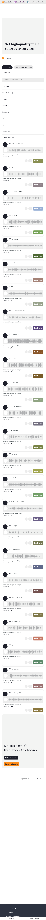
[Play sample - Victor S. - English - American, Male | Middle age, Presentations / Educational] (6, 293)
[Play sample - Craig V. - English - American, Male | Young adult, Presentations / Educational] (6, 150)
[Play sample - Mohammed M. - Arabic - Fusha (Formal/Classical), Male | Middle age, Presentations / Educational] (6, 532)
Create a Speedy (11, 764)
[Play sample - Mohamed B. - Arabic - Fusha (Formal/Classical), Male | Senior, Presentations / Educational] (6, 222)
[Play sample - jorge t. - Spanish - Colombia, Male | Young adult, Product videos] (6, 628)
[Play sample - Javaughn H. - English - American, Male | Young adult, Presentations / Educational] (6, 699)
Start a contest (11, 757)
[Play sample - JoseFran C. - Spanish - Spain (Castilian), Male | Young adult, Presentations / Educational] (6, 652)
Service (4, 64)
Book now (38, 161)
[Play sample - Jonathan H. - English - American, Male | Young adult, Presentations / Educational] (6, 508)
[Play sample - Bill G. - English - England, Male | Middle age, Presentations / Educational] (6, 174)
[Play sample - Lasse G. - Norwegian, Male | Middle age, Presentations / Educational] (6, 676)
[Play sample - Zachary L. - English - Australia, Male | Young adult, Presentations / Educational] (6, 437)
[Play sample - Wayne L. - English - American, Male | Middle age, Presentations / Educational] (6, 604)
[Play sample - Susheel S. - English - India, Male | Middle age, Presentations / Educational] (6, 461)
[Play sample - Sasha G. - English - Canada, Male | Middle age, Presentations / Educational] (6, 365)
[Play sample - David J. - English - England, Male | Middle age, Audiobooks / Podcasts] (6, 198)
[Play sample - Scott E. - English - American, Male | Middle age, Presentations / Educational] (6, 317)
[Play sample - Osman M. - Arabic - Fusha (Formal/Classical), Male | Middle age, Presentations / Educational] (6, 389)
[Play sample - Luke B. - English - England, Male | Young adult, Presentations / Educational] (6, 270)
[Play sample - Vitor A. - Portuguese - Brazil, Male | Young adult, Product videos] (6, 580)
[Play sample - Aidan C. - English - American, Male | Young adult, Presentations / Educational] (6, 413)
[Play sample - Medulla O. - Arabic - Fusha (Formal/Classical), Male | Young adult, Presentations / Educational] (6, 556)
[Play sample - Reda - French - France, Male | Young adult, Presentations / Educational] (6, 246)
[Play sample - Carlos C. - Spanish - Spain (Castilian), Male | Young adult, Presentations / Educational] (6, 485)
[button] (25, 150)
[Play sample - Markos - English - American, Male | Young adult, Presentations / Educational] (6, 341)
